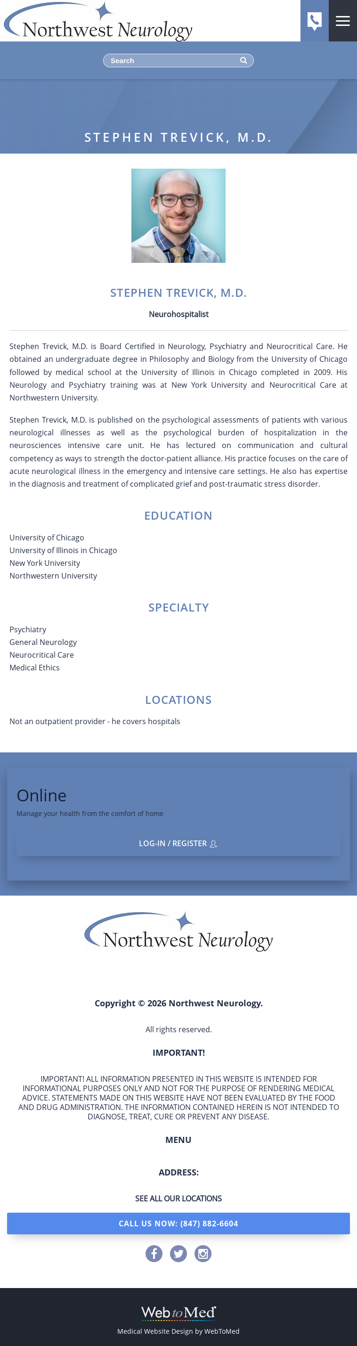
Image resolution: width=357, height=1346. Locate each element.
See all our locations (178, 1198)
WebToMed (222, 1331)
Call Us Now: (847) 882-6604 (178, 1223)
